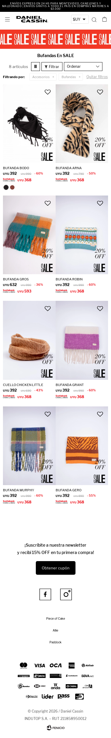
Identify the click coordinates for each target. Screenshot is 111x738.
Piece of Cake (55, 618)
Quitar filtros (97, 77)
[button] (94, 19)
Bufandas (69, 77)
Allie (55, 630)
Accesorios (41, 77)
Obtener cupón (56, 568)
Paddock (55, 642)
